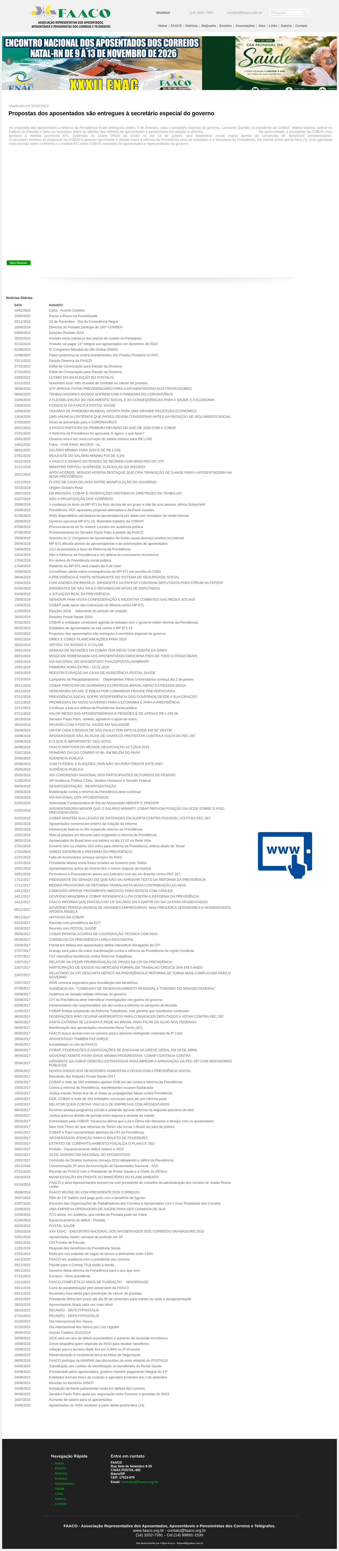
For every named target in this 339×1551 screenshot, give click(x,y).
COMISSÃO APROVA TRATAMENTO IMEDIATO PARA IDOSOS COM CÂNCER (111, 891)
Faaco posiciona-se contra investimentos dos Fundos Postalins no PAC (103, 355)
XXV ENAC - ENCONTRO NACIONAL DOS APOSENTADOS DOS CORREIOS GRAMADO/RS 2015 (126, 1231)
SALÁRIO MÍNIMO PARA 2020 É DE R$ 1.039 (84, 450)
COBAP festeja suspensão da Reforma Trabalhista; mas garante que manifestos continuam (119, 1011)
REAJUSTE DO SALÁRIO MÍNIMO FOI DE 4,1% (86, 456)
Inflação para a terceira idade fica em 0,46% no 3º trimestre (94, 1349)
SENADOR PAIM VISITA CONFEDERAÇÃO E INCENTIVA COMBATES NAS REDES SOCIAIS (122, 599)
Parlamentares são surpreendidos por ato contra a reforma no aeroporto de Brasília (113, 1005)
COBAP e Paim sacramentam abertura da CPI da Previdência (96, 1132)
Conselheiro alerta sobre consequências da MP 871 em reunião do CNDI (105, 572)
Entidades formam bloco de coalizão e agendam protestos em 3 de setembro (108, 1377)
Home (162, 26)
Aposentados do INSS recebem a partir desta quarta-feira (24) (96, 1405)
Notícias (192, 26)
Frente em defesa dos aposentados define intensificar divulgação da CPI (104, 945)
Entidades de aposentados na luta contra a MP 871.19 (90, 628)
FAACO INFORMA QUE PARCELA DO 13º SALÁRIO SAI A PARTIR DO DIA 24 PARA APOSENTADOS (128, 902)
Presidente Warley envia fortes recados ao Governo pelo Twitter (98, 863)
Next (330, 61)
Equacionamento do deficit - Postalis (77, 1220)
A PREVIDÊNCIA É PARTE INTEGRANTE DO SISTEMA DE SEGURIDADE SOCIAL (114, 577)
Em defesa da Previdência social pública (80, 560)
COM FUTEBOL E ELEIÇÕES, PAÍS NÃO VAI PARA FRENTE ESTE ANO (105, 764)
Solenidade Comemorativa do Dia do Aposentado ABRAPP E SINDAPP (104, 803)
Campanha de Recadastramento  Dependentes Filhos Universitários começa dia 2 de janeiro (121, 679)
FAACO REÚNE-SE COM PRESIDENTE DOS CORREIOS (94, 1192)
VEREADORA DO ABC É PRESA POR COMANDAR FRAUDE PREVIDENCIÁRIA (112, 691)
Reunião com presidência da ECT (75, 923)
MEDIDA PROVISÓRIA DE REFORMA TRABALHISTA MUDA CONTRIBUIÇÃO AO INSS (117, 885)
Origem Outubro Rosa (66, 488)
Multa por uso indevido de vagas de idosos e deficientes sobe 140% (101, 1254)
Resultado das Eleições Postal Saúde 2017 (82, 1076)
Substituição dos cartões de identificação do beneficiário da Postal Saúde (105, 1366)
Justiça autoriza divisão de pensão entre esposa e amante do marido (101, 1116)
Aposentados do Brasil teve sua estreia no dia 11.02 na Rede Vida (100, 840)
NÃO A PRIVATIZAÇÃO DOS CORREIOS (81, 499)
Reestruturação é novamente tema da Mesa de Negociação (94, 1355)
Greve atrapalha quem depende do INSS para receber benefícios (99, 1344)
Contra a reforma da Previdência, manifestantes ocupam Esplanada (101, 1088)
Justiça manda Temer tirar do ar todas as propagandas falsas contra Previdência (110, 1093)
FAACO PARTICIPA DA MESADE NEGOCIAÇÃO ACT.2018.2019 (99, 747)
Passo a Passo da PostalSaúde (73, 316)
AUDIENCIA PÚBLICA (66, 758)
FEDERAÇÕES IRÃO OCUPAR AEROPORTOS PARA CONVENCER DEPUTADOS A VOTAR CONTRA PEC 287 (136, 1016)
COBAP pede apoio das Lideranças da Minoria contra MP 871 (96, 605)
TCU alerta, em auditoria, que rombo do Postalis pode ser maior (98, 1215)
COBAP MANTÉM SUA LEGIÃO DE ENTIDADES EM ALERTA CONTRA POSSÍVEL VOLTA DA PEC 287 (129, 818)
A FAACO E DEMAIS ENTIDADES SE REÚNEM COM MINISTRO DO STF (106, 461)
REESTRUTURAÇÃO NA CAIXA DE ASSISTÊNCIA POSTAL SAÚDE (102, 673)
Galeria (286, 26)
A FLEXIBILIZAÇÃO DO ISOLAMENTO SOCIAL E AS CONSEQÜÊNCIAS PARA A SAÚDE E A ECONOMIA (132, 400)
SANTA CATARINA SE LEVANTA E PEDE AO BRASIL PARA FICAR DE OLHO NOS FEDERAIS (122, 1022)
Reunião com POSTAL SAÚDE (72, 928)
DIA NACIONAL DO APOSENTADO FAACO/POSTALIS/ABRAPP (99, 662)
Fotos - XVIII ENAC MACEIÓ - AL (75, 445)
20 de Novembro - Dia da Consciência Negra (83, 322)
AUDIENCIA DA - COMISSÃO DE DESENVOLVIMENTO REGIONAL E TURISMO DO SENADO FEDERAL (132, 989)
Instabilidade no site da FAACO (73, 1044)
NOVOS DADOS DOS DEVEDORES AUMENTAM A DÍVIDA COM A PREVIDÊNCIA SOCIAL (120, 1071)
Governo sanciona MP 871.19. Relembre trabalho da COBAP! (96, 521)
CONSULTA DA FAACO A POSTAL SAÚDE (82, 405)
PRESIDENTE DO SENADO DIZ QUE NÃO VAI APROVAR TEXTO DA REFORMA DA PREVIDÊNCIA (127, 880)
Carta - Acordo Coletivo (67, 310)
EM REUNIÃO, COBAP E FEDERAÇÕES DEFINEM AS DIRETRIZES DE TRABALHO (115, 493)
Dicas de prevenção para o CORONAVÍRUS (83, 422)
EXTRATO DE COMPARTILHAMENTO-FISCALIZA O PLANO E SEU (102, 1143)
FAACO (176, 26)
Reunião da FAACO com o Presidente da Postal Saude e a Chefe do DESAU (108, 1171)
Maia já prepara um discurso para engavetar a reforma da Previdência (102, 835)
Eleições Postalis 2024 (66, 333)
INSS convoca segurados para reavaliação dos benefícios (93, 983)
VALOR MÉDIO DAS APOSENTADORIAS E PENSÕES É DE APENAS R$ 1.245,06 (113, 713)
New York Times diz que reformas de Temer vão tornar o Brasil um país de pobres (111, 1127)
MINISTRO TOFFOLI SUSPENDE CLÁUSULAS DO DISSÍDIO (97, 467)
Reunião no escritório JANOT (71, 1383)
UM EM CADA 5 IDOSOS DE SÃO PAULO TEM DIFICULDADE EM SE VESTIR (110, 730)
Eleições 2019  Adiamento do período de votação (88, 611)
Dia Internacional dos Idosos (71, 1321)
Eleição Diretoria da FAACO (70, 361)
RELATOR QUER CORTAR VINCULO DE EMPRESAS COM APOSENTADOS (109, 1104)
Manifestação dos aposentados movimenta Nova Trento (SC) (96, 1028)
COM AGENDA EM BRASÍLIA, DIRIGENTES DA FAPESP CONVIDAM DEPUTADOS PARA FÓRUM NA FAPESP (136, 583)
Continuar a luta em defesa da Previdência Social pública (93, 708)
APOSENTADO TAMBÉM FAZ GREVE (78, 1039)
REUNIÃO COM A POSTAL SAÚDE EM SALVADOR (89, 725)
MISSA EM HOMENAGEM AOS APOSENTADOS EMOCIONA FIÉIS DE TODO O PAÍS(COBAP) (123, 656)
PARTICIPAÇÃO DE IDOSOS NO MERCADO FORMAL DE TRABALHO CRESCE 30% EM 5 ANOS (125, 967)
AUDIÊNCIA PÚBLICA (66, 769)
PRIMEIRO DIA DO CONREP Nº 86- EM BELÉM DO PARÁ (94, 753)
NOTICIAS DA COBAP (66, 917)
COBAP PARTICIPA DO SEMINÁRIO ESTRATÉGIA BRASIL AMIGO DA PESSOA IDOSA (117, 685)
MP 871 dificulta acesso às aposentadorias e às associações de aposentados (108, 544)
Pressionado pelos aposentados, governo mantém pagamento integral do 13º (108, 1372)
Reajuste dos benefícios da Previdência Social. (85, 1248)
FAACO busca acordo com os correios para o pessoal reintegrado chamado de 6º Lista (115, 1033)
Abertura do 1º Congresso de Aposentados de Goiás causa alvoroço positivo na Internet (116, 538)
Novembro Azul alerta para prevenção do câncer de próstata (95, 1293)
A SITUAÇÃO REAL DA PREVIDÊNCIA (79, 594)
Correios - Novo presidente (69, 1276)
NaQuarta (209, 26)
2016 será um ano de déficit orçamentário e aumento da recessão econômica (108, 1338)
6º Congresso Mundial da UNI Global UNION (83, 349)
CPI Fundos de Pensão (67, 1243)
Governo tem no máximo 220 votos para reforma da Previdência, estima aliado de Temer (117, 846)
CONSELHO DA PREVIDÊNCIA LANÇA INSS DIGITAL (91, 940)
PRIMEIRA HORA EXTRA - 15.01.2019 (79, 667)
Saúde (59, 1489)
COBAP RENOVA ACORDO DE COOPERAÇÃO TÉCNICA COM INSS (103, 934)
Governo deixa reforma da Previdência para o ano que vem (94, 1270)
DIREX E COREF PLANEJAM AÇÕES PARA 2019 (88, 639)
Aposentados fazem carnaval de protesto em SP (86, 1237)
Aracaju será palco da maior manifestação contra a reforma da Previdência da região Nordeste (121, 951)
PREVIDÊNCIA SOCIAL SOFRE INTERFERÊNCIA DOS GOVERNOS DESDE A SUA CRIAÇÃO (123, 697)
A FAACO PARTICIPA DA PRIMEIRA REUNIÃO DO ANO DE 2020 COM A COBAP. (112, 428)
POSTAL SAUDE (62, 1226)
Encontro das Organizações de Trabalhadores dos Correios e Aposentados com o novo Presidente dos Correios (135, 1203)
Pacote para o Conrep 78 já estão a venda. (82, 1265)
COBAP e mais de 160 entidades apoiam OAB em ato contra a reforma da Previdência (115, 1082)
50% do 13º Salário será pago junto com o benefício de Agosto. (97, 1198)
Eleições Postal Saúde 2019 (70, 617)
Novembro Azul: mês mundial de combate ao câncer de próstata (98, 383)
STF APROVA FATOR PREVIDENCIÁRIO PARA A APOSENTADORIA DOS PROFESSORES (120, 389)
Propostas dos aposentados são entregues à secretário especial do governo (107, 634)
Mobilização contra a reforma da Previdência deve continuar (95, 792)
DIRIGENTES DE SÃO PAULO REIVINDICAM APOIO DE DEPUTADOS (104, 588)
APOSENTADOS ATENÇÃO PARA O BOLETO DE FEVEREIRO (98, 1138)
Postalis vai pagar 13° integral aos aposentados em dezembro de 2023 (103, 344)
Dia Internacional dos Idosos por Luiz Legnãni (84, 1327)
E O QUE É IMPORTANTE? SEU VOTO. (80, 741)
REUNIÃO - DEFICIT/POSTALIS (74, 1310)
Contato (301, 26)
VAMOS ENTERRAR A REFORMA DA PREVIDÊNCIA (90, 852)
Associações (245, 26)
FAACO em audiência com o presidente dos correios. (89, 1259)
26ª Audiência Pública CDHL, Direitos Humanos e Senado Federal (99, 781)
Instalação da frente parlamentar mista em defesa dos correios (97, 1388)
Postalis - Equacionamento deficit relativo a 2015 (86, 1149)
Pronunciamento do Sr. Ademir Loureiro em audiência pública (96, 527)
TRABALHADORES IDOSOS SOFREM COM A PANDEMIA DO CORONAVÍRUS (111, 394)
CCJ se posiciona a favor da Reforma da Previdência (89, 549)
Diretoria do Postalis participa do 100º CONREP (85, 327)
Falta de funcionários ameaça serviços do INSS (85, 857)
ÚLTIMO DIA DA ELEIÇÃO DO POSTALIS (81, 377)
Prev (9, 61)
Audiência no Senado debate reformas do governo (87, 994)
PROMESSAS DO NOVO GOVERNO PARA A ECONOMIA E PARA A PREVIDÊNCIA (114, 702)
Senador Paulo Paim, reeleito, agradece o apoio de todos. (93, 719)
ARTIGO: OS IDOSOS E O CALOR (76, 645)
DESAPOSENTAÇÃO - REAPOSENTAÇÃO (82, 786)
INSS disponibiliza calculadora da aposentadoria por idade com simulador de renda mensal (119, 516)
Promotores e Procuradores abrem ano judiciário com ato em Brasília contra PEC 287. (115, 874)
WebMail (163, 13)
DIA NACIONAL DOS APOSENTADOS (78, 797)
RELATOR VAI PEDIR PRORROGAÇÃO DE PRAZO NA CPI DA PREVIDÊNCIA (110, 962)
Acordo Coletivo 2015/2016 (70, 1333)
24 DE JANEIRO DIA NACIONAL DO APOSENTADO (89, 1155)
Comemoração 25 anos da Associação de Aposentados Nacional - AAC (103, 1166)
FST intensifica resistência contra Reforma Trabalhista (90, 956)
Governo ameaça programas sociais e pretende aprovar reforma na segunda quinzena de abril (121, 1110)
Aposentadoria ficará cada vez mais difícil (80, 1305)
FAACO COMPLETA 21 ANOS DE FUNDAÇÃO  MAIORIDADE (98, 1282)
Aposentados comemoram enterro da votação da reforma (93, 824)
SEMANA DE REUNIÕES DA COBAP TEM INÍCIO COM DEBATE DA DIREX (108, 650)
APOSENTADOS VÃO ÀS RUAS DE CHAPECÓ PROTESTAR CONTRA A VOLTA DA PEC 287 (122, 736)
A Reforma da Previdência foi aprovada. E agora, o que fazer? (96, 433)
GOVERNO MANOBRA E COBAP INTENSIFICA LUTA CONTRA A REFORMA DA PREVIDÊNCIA (124, 896)
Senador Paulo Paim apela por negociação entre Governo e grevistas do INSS (109, 1394)
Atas (261, 26)
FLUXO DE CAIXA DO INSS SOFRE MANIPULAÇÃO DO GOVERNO (102, 482)
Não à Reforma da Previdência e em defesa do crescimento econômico (103, 555)
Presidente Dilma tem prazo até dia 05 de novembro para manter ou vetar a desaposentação (120, 1299)
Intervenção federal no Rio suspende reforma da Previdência (95, 829)
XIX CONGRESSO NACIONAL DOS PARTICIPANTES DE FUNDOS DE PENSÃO (112, 775)
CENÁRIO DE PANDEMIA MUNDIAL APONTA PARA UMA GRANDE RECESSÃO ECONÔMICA (122, 411)
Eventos (225, 26)
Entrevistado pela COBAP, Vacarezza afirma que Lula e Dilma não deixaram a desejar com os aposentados (131, 1121)
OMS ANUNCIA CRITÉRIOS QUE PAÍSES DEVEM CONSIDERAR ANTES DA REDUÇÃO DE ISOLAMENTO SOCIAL (140, 417)
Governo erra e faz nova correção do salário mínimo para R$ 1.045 (100, 439)
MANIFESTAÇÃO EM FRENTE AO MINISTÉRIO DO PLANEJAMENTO (104, 1177)
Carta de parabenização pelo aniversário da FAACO (89, 1288)
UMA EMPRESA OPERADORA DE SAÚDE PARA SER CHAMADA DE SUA (107, 1209)
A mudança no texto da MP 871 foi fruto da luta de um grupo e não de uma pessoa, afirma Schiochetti (127, 504)
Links (273, 26)
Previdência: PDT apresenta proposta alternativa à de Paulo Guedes (101, 510)
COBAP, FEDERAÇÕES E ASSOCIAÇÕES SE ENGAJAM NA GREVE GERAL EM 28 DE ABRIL (123, 1050)
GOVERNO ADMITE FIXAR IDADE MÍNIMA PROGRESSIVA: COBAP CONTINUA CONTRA (120, 1056)
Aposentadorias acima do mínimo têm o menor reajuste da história (100, 868)
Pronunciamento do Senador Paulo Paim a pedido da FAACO (96, 532)
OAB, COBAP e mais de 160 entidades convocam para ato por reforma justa (107, 1099)
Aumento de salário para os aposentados (80, 1400)
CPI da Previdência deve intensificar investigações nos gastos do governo (105, 1000)
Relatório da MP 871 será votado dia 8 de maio (85, 566)
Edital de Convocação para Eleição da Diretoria (85, 366)
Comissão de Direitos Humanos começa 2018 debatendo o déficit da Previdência (111, 1160)
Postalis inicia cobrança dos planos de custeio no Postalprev (95, 338)
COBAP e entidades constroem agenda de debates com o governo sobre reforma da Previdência (123, 622)
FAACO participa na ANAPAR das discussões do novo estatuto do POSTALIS (108, 1360)
